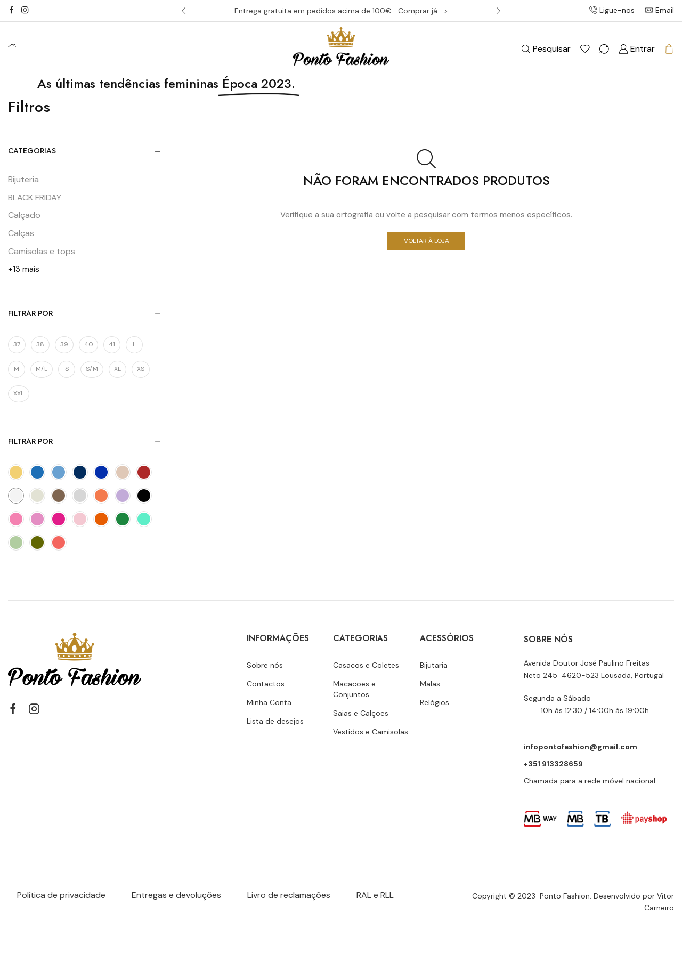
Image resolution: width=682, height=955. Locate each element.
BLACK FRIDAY (34, 197)
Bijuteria (23, 179)
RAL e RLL (375, 895)
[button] (184, 11)
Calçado (24, 215)
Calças (21, 233)
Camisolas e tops (41, 251)
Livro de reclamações (288, 895)
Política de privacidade (61, 895)
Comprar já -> (423, 10)
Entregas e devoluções (176, 895)
